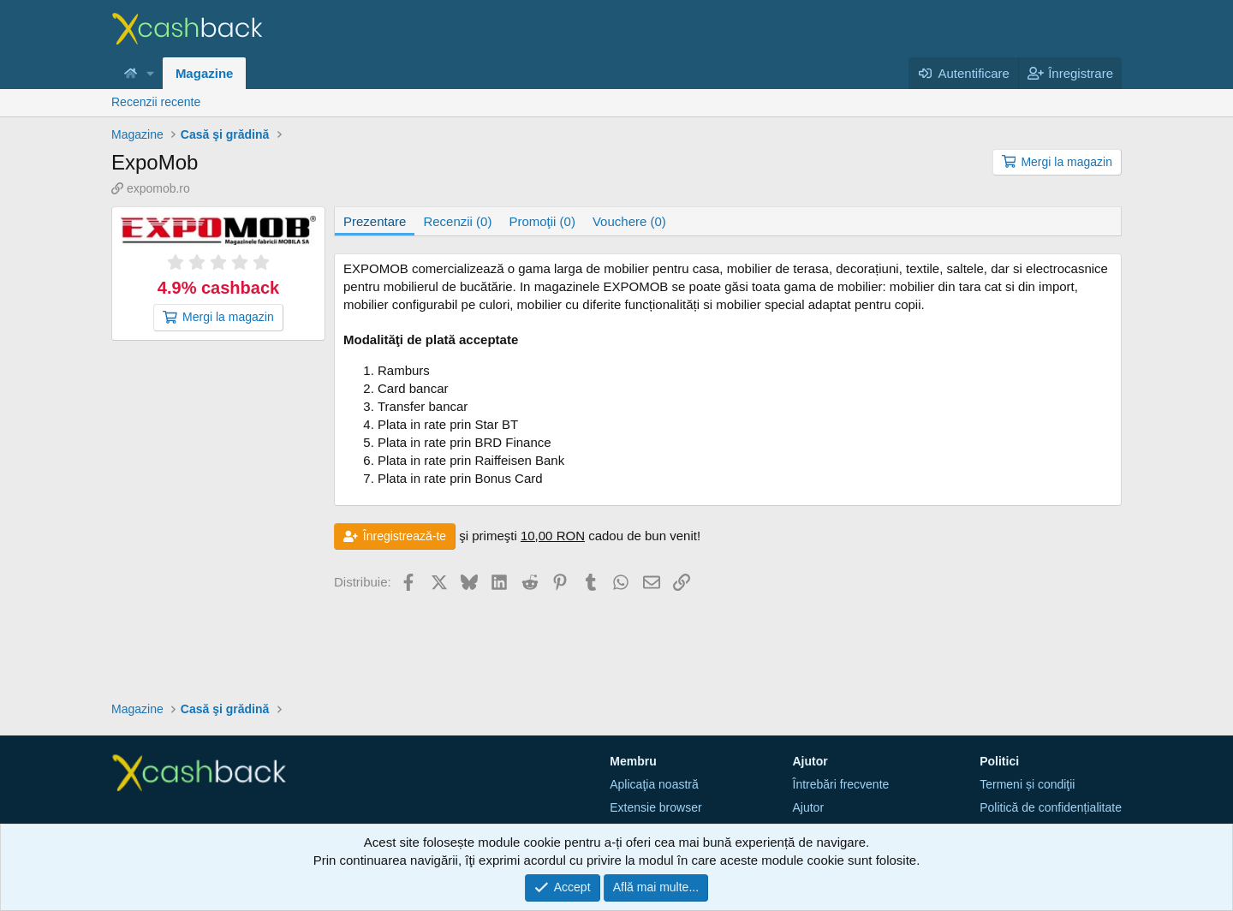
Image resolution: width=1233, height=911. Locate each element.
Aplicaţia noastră (654, 784)
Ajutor (809, 807)
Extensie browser (655, 807)
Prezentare (374, 221)
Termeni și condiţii (1027, 784)
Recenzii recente (155, 102)
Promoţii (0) (542, 221)
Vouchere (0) (629, 221)
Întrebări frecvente (841, 784)
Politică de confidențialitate (1051, 807)
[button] (151, 73)
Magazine (205, 73)
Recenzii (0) (457, 221)
